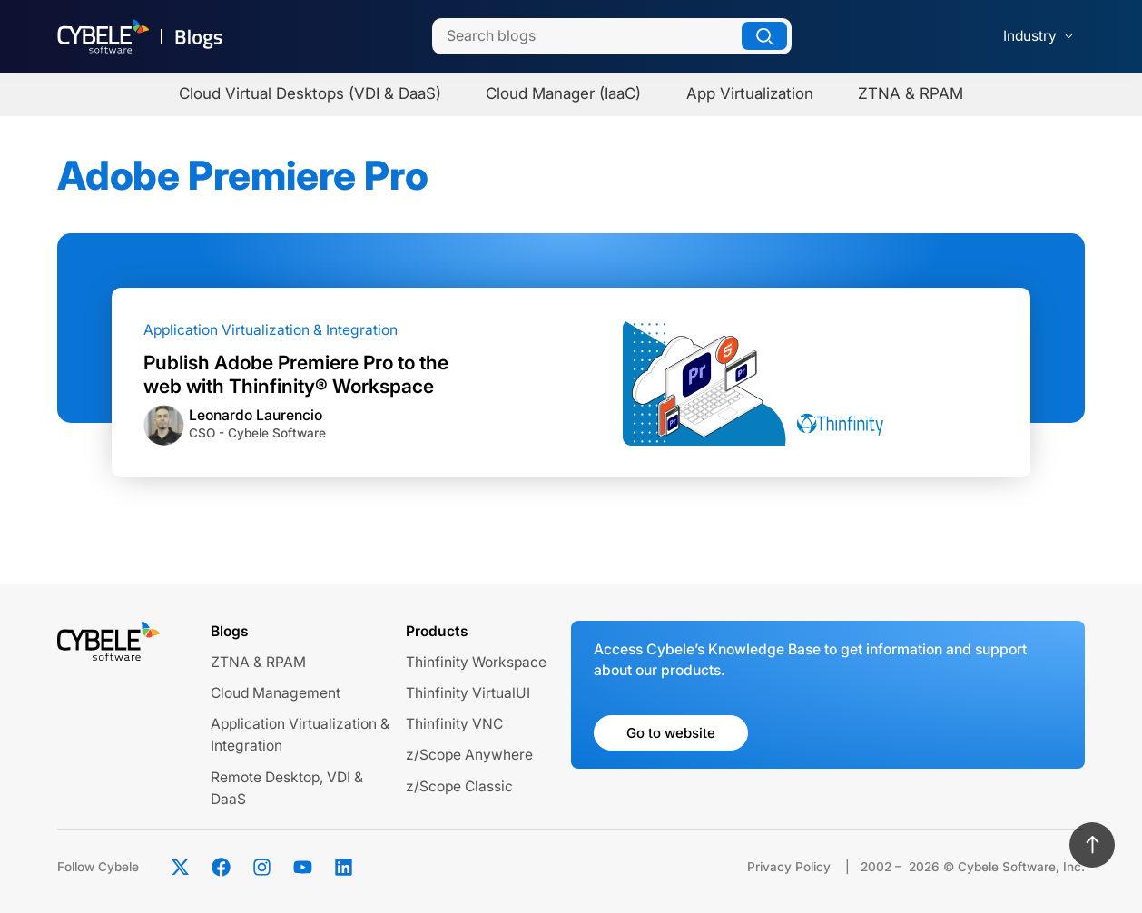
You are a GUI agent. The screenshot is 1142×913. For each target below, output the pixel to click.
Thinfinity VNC (454, 723)
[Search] (612, 36)
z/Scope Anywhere (469, 754)
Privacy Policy (789, 866)
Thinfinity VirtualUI (468, 693)
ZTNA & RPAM (258, 662)
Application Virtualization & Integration (270, 330)
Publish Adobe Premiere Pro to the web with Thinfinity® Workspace (295, 374)
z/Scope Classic (459, 786)
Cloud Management (275, 693)
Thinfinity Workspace (476, 662)
